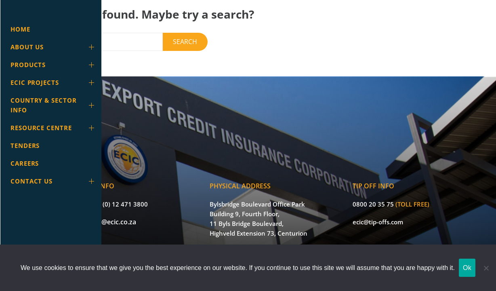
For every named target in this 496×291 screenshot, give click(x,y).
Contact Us (54, 181)
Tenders (25, 145)
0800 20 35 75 (387, 192)
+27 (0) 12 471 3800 (162, 192)
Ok (467, 267)
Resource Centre (54, 128)
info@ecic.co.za (155, 210)
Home (20, 29)
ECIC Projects (54, 82)
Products (54, 65)
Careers (25, 163)
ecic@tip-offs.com (392, 210)
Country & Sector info (54, 105)
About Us (54, 47)
